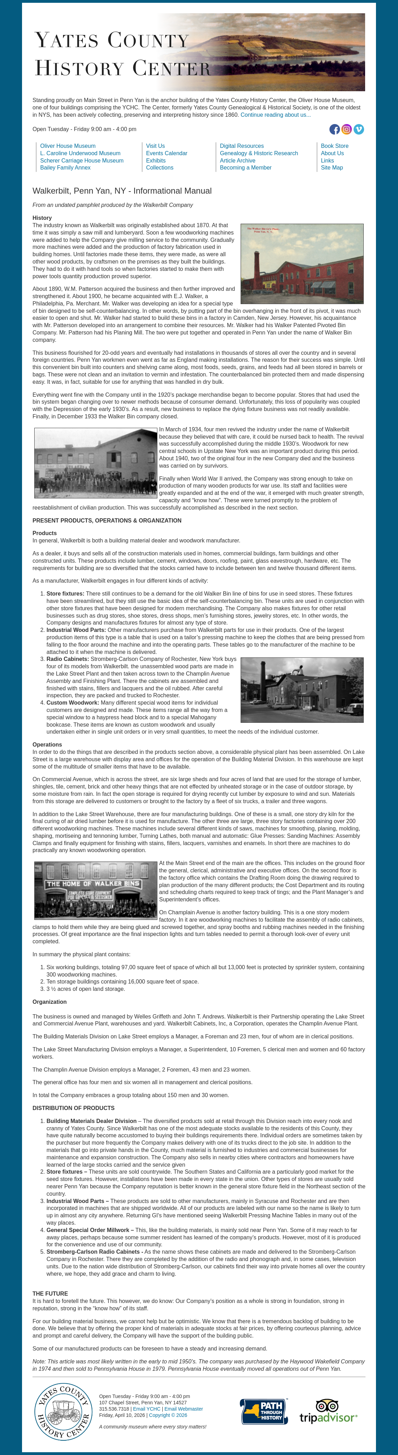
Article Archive (237, 161)
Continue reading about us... (276, 115)
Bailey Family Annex (65, 168)
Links (327, 161)
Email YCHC (146, 1409)
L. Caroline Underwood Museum (80, 153)
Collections (159, 168)
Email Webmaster (183, 1409)
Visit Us (155, 146)
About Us (332, 153)
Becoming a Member (246, 168)
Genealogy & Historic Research (259, 153)
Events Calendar (166, 153)
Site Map (332, 168)
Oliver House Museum (67, 146)
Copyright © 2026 (168, 1415)
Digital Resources (242, 146)
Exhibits (156, 161)
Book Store (335, 146)
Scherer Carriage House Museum (81, 161)
